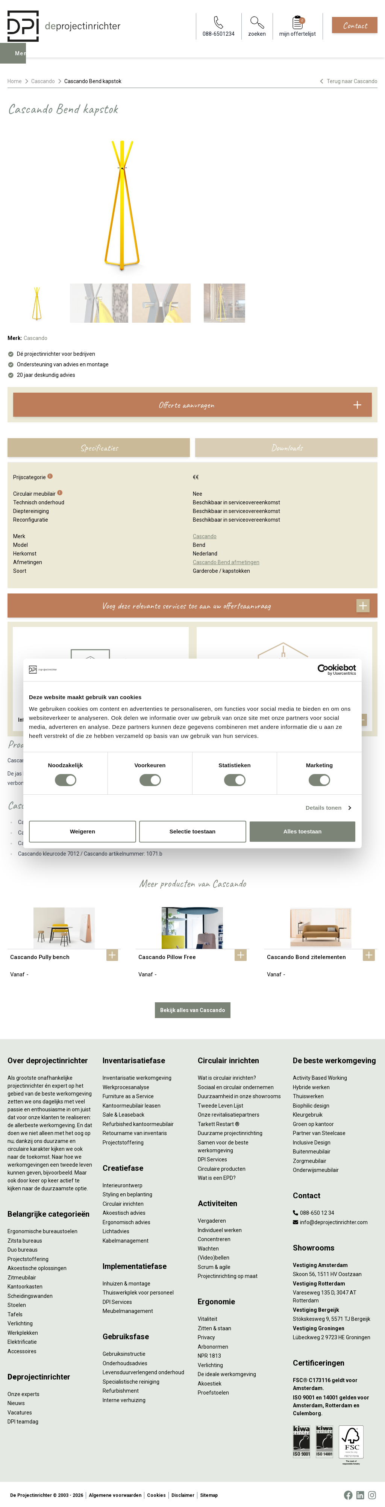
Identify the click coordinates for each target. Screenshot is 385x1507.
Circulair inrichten (123, 1202)
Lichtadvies (116, 1230)
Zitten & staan (214, 1326)
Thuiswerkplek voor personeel (138, 1291)
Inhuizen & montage (126, 1282)
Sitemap (209, 1493)
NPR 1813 (209, 1354)
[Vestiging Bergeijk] (335, 1308)
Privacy (206, 1336)
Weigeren (82, 831)
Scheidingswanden (30, 1294)
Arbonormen (213, 1345)
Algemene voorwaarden (115, 1493)
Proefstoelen (213, 1391)
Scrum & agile (214, 1265)
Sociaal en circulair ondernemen (236, 1085)
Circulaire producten (222, 1167)
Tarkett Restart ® (218, 1122)
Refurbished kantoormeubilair (138, 1122)
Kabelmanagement (126, 1239)
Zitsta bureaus (25, 1239)
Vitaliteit (207, 1317)
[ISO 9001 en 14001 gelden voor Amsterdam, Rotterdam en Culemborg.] (335, 1404)
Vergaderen (212, 1219)
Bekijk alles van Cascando (192, 1008)
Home (15, 81)
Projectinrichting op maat (228, 1275)
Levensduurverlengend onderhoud (143, 1371)
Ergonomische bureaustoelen (42, 1230)
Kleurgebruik (308, 1113)
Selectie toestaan (193, 831)
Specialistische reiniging (131, 1380)
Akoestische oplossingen (37, 1267)
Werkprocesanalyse (126, 1085)
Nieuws (16, 1402)
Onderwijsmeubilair (316, 1169)
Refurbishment (121, 1389)
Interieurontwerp (122, 1184)
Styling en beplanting (127, 1193)
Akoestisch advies (124, 1211)
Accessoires (22, 1349)
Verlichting (20, 1322)
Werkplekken (23, 1331)
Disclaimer (182, 1493)
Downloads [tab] (286, 447)
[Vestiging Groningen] (335, 1327)
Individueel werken (220, 1228)
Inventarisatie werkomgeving (137, 1076)
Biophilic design (311, 1104)
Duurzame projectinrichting (230, 1132)
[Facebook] (348, 1493)
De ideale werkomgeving (227, 1373)
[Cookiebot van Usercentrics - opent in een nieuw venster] (323, 669)
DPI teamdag (23, 1420)
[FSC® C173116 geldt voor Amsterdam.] (335, 1383)
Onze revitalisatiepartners (228, 1113)
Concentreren (214, 1238)
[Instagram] (372, 1493)
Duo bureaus (23, 1248)
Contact (355, 25)
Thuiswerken (308, 1095)
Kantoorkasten (25, 1285)
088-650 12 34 (313, 1211)
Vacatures (20, 1411)
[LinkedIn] (360, 1493)
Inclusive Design (311, 1141)
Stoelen (17, 1304)
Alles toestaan (302, 831)
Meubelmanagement (128, 1310)
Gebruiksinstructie (124, 1352)
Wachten (208, 1247)
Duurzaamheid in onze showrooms (239, 1095)
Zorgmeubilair (309, 1159)
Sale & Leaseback (123, 1113)
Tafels (15, 1313)
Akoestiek (209, 1382)
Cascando (43, 81)
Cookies (156, 1493)
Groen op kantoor (313, 1122)
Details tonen (323, 807)
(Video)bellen (213, 1256)
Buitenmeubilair (311, 1150)
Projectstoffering (28, 1257)
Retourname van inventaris (135, 1132)
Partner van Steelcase (319, 1132)
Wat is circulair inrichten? (227, 1076)
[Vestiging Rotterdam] (335, 1282)
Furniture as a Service (128, 1095)
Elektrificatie (22, 1340)
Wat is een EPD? (217, 1176)
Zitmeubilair (22, 1276)
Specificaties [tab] (99, 447)
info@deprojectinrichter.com (330, 1220)
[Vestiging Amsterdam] (335, 1263)
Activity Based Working (320, 1076)
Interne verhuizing (124, 1398)
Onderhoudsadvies (125, 1361)
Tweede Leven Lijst (220, 1104)
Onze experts (23, 1392)
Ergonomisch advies (126, 1220)
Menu (24, 59)
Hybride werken (311, 1085)
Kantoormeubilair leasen (132, 1104)
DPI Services (117, 1300)
